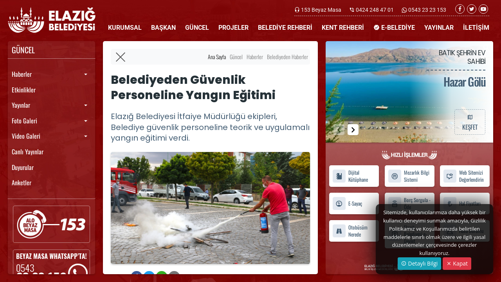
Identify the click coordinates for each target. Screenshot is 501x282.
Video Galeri (26, 136)
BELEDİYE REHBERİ (285, 27)
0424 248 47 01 (375, 10)
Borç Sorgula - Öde (409, 203)
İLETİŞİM (476, 27)
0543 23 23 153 (426, 10)
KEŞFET (470, 122)
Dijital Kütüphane (350, 176)
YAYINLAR (439, 27)
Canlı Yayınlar (27, 151)
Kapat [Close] (457, 263)
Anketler (21, 182)
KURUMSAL (125, 27)
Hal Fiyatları (462, 203)
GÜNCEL (197, 27)
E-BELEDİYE (394, 27)
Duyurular (23, 167)
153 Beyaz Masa (321, 10)
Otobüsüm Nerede (350, 231)
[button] (353, 129)
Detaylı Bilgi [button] (419, 263)
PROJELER (233, 27)
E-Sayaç (347, 203)
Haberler (22, 74)
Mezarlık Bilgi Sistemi (408, 176)
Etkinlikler (24, 89)
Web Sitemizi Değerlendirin (463, 176)
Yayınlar (21, 105)
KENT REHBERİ (343, 27)
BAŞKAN (163, 27)
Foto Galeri (24, 120)
